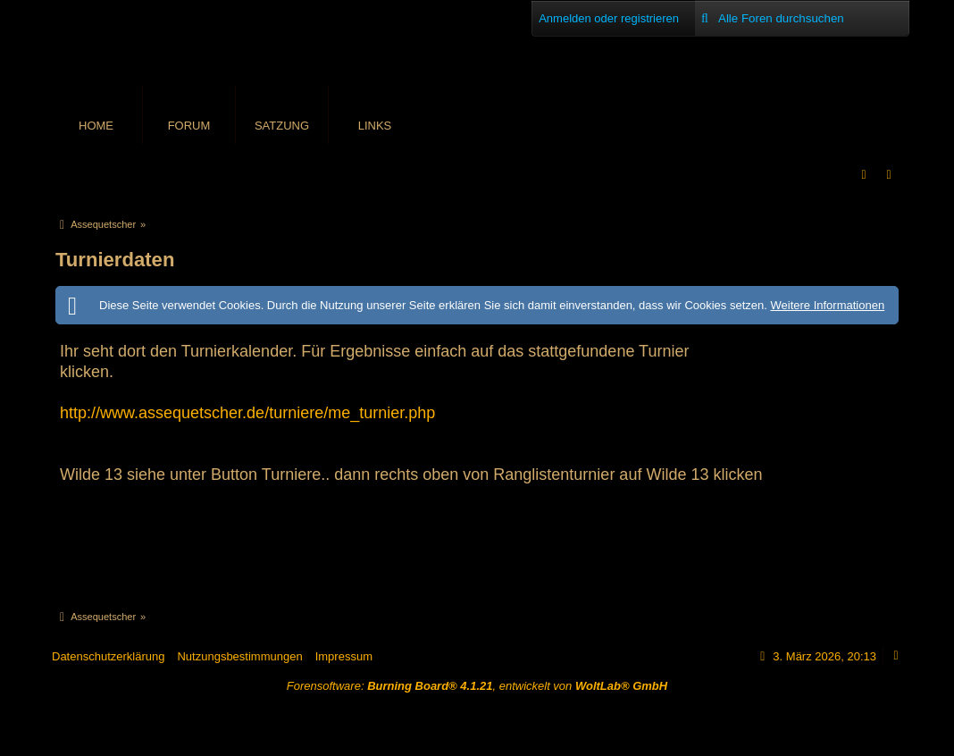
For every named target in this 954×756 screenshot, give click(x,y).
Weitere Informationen (827, 305)
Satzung (282, 125)
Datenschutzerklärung (108, 656)
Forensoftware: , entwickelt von (477, 686)
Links (375, 125)
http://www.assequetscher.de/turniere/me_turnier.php (247, 413)
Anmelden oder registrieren (609, 18)
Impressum (343, 656)
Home (96, 125)
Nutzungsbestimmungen (239, 656)
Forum (189, 125)
